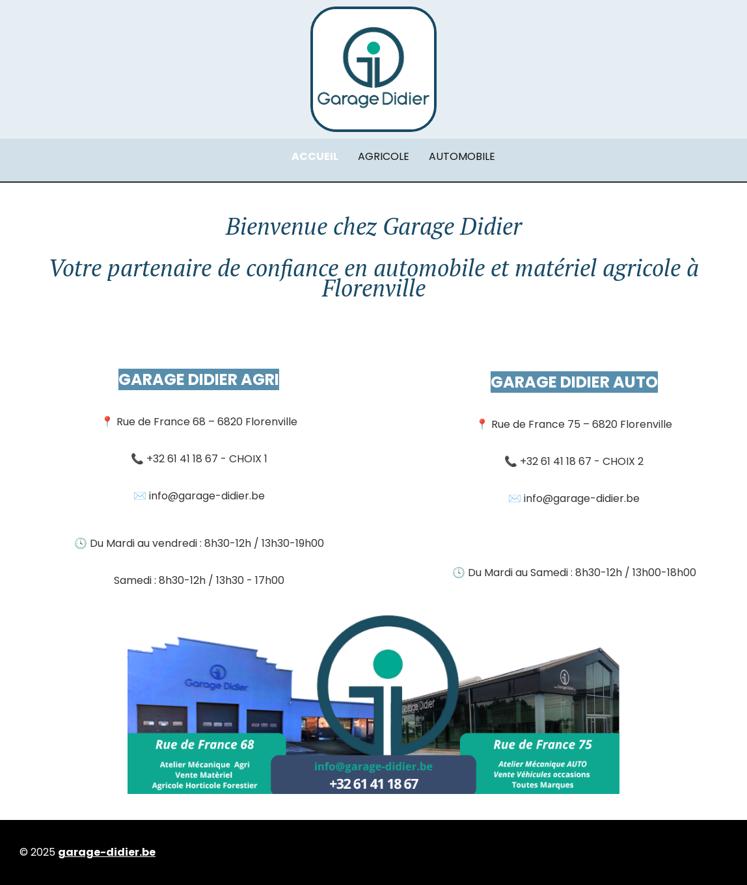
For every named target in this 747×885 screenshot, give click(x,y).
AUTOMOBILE (462, 156)
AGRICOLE (383, 156)
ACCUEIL (315, 156)
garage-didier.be (107, 852)
